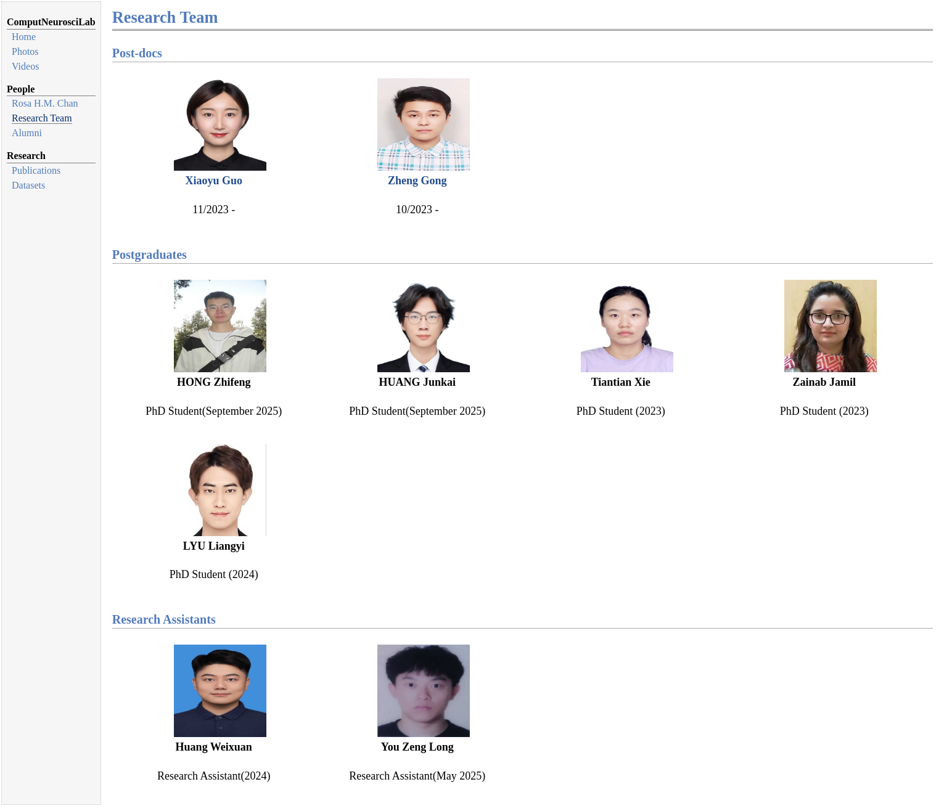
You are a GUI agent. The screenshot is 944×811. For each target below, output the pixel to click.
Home (24, 36)
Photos (25, 51)
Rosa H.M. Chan (45, 103)
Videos (25, 66)
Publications (36, 170)
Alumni (27, 133)
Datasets (28, 185)
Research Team (42, 118)
